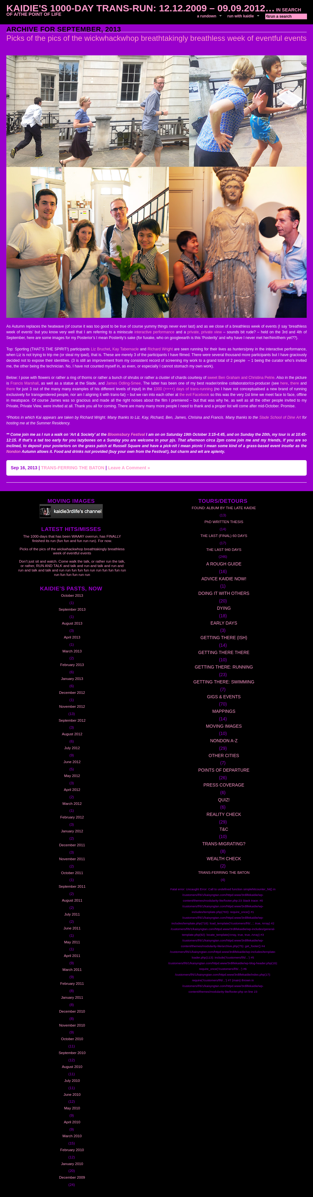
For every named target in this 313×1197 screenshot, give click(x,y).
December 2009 (72, 1177)
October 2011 (72, 873)
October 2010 (72, 1039)
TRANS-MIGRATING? (223, 843)
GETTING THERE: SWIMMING (223, 681)
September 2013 (71, 609)
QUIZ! (224, 799)
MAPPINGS (224, 711)
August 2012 (72, 734)
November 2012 (72, 706)
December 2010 (72, 1011)
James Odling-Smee (123, 383)
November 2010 (72, 1025)
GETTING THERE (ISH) (223, 637)
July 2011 (72, 914)
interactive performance (153, 332)
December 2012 (72, 692)
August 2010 (72, 1067)
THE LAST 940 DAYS (224, 550)
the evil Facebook (194, 394)
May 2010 (72, 1108)
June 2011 (72, 928)
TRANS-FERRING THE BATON (72, 467)
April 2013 (72, 637)
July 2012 (72, 748)
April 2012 (72, 790)
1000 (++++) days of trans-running (184, 389)
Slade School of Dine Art (280, 417)
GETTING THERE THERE (223, 652)
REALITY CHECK (223, 814)
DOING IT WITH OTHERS (223, 593)
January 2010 (72, 1164)
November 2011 (72, 859)
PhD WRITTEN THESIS (224, 522)
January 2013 (72, 679)
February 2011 (72, 983)
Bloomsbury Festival (126, 434)
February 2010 (72, 1150)
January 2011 (72, 997)
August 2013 (72, 623)
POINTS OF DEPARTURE (223, 770)
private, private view (204, 332)
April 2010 (72, 1122)
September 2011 (71, 886)
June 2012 (72, 762)
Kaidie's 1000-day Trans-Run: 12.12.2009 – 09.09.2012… (140, 8)
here (284, 383)
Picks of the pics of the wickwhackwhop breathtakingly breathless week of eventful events (156, 38)
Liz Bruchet (100, 349)
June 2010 (72, 1094)
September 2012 (71, 720)
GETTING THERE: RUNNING (224, 666)
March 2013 (72, 651)
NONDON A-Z (224, 740)
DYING (224, 608)
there (294, 383)
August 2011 (72, 900)
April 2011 (72, 956)
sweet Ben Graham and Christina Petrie (240, 377)
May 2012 (72, 776)
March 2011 (72, 970)
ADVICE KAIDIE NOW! (223, 578)
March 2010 (72, 1136)
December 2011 (72, 845)
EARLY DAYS (224, 623)
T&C (223, 829)
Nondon (13, 451)
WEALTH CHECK (224, 858)
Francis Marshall (24, 383)
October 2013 (72, 595)
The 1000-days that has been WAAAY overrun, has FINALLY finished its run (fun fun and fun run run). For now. (72, 538)
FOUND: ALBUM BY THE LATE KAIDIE (224, 508)
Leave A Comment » (129, 467)
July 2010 (72, 1081)
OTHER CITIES (224, 755)
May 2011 (72, 942)
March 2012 (72, 803)
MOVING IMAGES (224, 726)
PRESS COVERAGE (224, 784)
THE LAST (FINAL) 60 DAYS (223, 536)
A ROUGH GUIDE (223, 563)
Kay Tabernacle (126, 349)
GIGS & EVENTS (224, 696)
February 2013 (72, 665)
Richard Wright (160, 349)
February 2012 (72, 817)
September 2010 (71, 1053)
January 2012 (72, 831)
